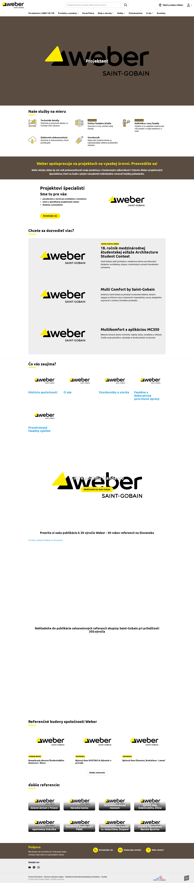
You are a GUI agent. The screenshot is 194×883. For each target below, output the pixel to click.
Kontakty (161, 13)
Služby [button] (121, 13)
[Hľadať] (94, 5)
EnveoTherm (88, 13)
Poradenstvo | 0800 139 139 (41, 13)
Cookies (104, 877)
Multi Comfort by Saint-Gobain (128, 289)
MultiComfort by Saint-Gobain (97, 489)
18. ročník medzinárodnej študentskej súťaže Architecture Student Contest (129, 252)
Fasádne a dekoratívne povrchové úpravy (146, 395)
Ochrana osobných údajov (54, 877)
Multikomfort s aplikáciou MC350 (130, 329)
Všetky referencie (97, 772)
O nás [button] (149, 13)
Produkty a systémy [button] (68, 13)
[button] (171, 5)
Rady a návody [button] (105, 13)
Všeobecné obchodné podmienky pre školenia (82, 877)
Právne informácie (35, 877)
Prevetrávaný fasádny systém (39, 429)
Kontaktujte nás (50, 216)
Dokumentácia (135, 13)
